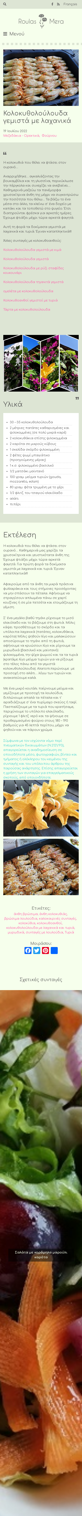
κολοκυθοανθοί (49, 923)
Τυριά (69, 932)
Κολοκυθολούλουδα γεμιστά (26, 259)
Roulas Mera (41, 21)
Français (70, 4)
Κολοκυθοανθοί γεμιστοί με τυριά (30, 300)
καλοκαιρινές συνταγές (57, 918)
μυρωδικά (16, 932)
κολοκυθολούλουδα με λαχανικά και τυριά (40, 928)
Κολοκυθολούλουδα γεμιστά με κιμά (32, 250)
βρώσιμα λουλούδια (20, 918)
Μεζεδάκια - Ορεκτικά (21, 135)
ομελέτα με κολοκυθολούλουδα (28, 291)
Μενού (16, 34)
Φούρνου (49, 135)
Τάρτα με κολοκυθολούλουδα (26, 309)
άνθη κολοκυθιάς (53, 914)
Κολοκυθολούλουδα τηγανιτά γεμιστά (33, 282)
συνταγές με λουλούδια (44, 932)
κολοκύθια (27, 923)
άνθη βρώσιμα (26, 914)
